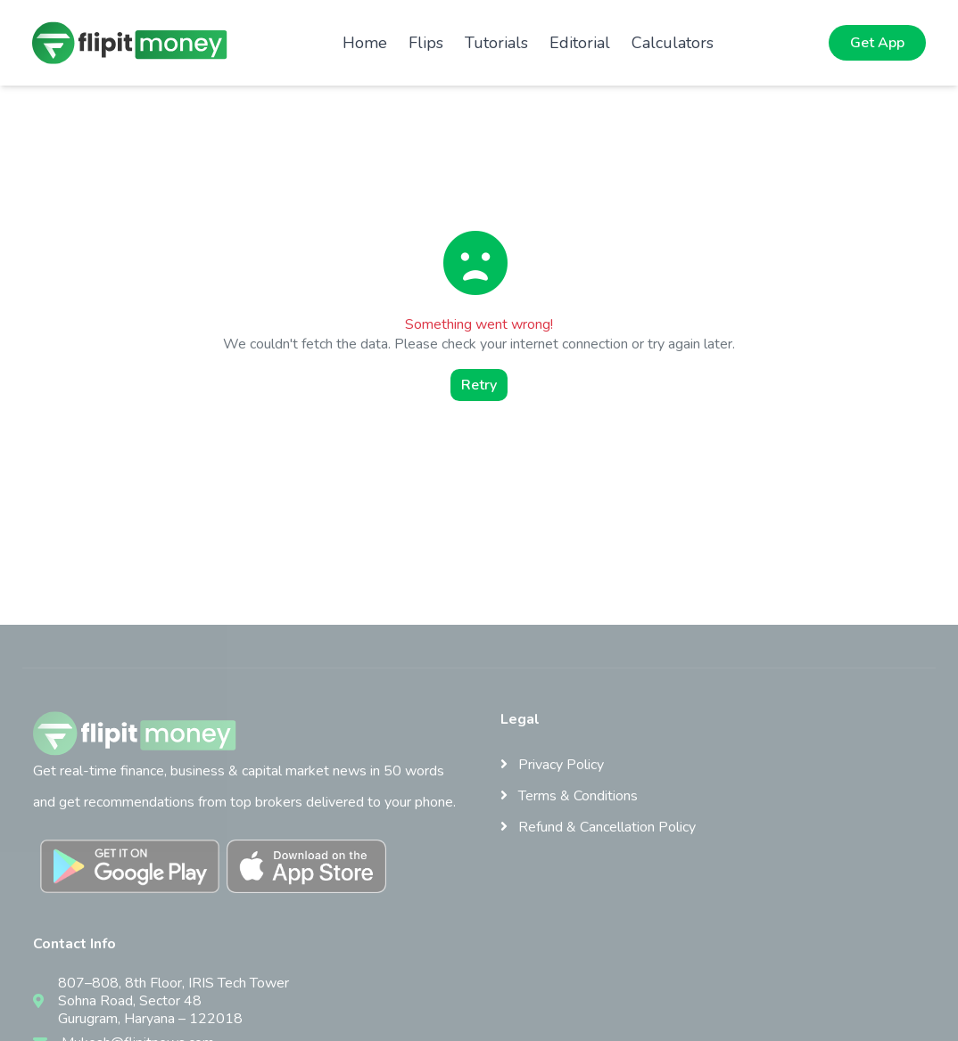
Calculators (673, 42)
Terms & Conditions (569, 796)
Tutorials (496, 42)
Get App (877, 43)
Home (365, 42)
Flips (426, 42)
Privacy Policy (552, 765)
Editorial (579, 42)
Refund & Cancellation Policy (598, 827)
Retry (479, 385)
